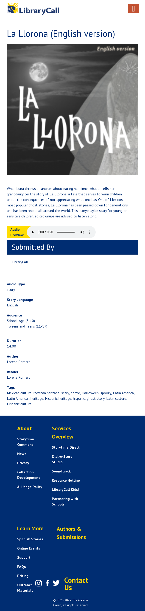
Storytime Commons (25, 442)
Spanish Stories (30, 539)
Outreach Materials (25, 588)
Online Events (28, 548)
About (24, 428)
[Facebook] (47, 583)
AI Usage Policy (29, 486)
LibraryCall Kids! (65, 489)
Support (24, 557)
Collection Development (28, 475)
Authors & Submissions (71, 533)
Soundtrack (61, 471)
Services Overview (62, 432)
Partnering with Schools (65, 501)
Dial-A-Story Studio (62, 459)
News (21, 453)
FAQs (21, 566)
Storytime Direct (66, 447)
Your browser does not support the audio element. (61, 232)
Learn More (30, 528)
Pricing (22, 575)
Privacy (23, 463)
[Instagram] (38, 583)
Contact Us (76, 583)
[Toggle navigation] (133, 8)
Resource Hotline (66, 480)
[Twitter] (56, 583)
